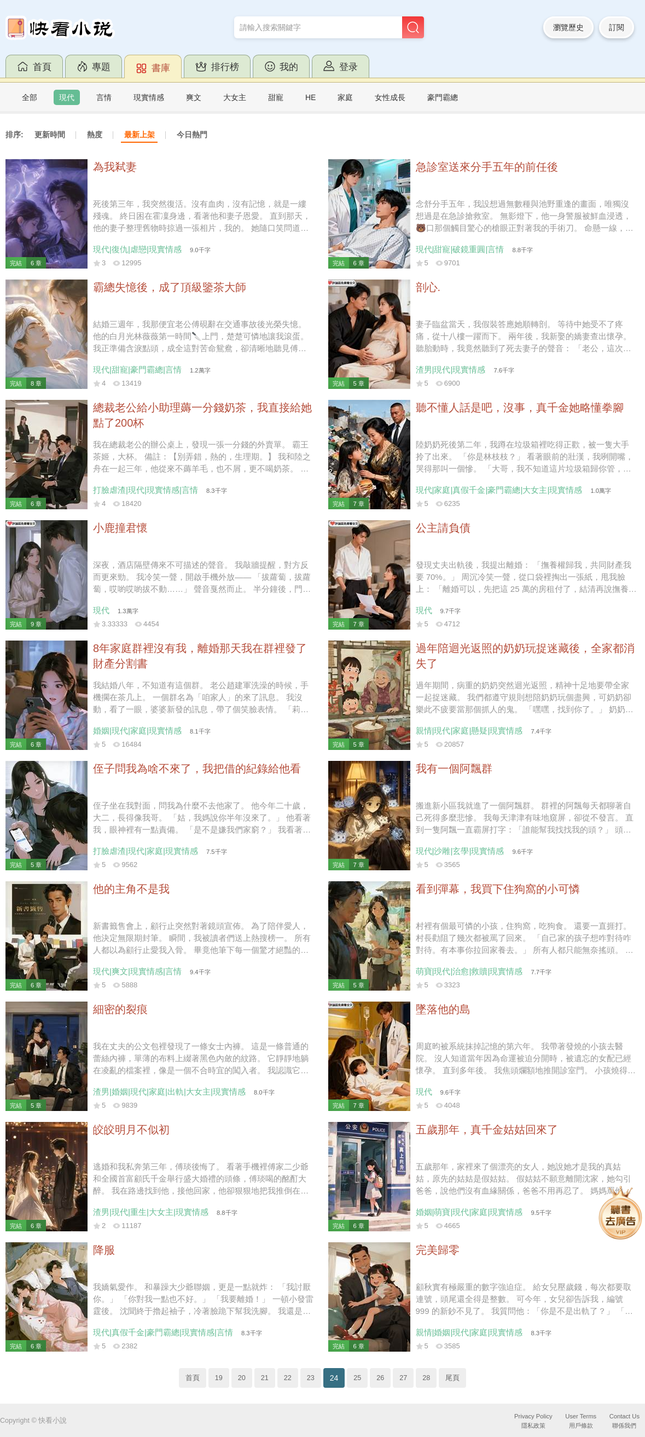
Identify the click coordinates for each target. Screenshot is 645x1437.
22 (288, 1378)
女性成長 (390, 97)
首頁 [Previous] (192, 1378)
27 (403, 1378)
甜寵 (275, 97)
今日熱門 (192, 134)
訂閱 (616, 27)
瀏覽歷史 (568, 27)
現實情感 (148, 97)
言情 (104, 97)
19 (219, 1378)
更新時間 (49, 134)
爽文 (193, 97)
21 (265, 1378)
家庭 (345, 97)
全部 (29, 97)
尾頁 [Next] (452, 1378)
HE (310, 97)
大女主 (234, 97)
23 (311, 1378)
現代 (66, 97)
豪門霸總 (442, 97)
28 (426, 1378)
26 (380, 1378)
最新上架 (139, 134)
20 (242, 1378)
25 (357, 1378)
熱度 (94, 134)
